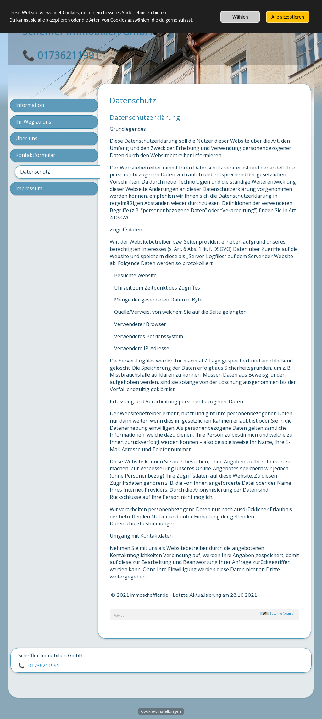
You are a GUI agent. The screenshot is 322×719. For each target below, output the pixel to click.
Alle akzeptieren (287, 17)
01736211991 (43, 665)
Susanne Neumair (283, 613)
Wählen (240, 17)
